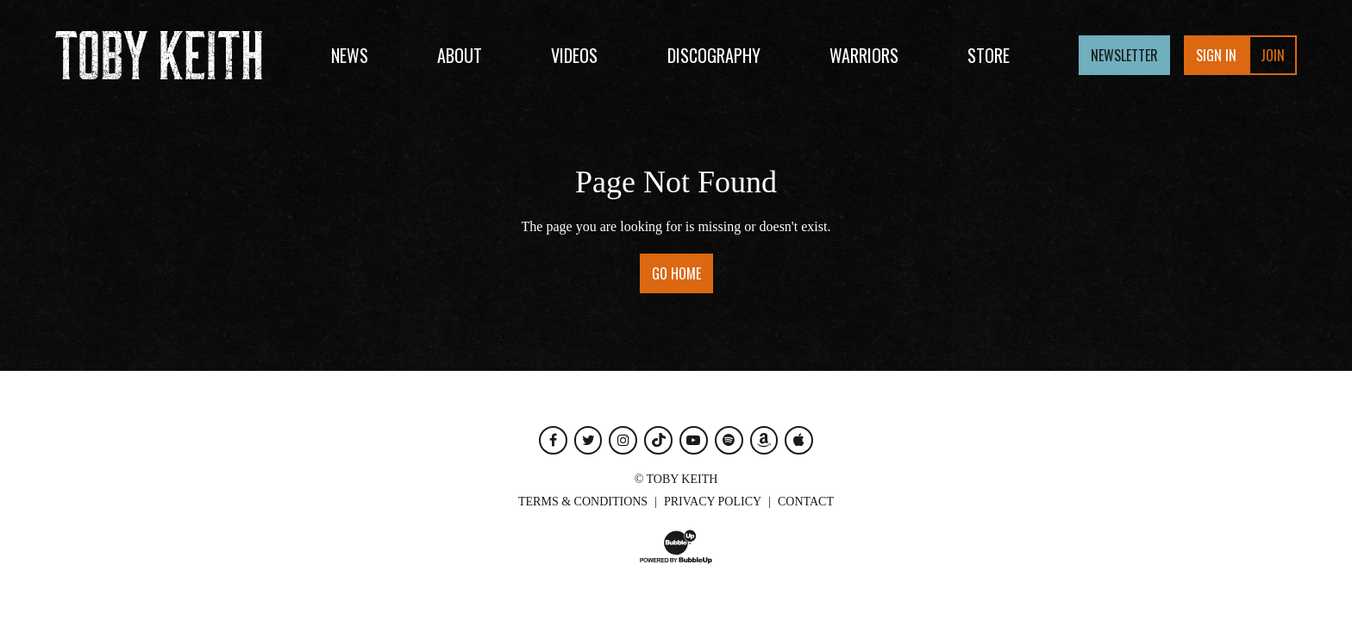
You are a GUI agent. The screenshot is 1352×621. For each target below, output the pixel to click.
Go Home (676, 273)
